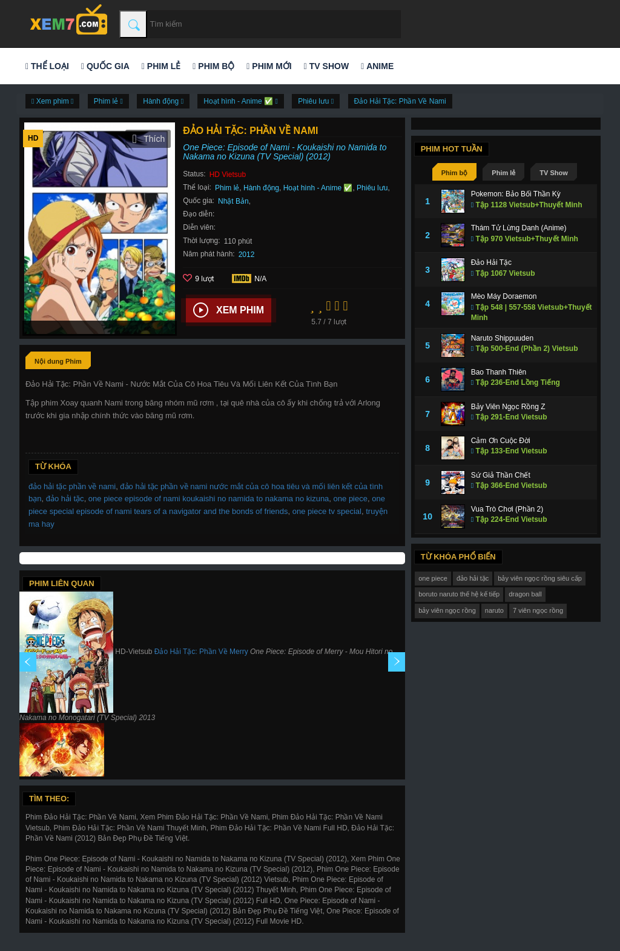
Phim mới (268, 66)
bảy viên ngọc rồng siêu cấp (540, 578)
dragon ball (525, 594)
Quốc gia (105, 66)
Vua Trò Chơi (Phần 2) (507, 509)
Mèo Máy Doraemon (504, 296)
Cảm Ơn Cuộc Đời (500, 440)
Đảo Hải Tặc (491, 262)
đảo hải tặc (65, 498)
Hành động (261, 188)
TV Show (326, 66)
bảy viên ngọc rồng (447, 610)
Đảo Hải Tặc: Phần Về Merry (201, 651)
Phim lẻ (161, 66)
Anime (377, 66)
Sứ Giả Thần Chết (500, 475)
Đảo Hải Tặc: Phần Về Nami (400, 101)
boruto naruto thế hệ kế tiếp (459, 594)
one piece (351, 498)
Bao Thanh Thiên (499, 372)
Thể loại (47, 66)
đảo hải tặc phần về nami (72, 486)
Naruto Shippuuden (502, 338)
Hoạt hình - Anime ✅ (318, 188)
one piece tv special (326, 511)
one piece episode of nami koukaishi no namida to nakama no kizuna (208, 498)
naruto (494, 610)
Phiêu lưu (372, 188)
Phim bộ (213, 66)
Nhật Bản (233, 201)
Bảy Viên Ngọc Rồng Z (508, 406)
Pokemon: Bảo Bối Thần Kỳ (516, 194)
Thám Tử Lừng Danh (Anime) (519, 228)
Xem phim (228, 310)
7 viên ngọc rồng (538, 610)
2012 (247, 254)
